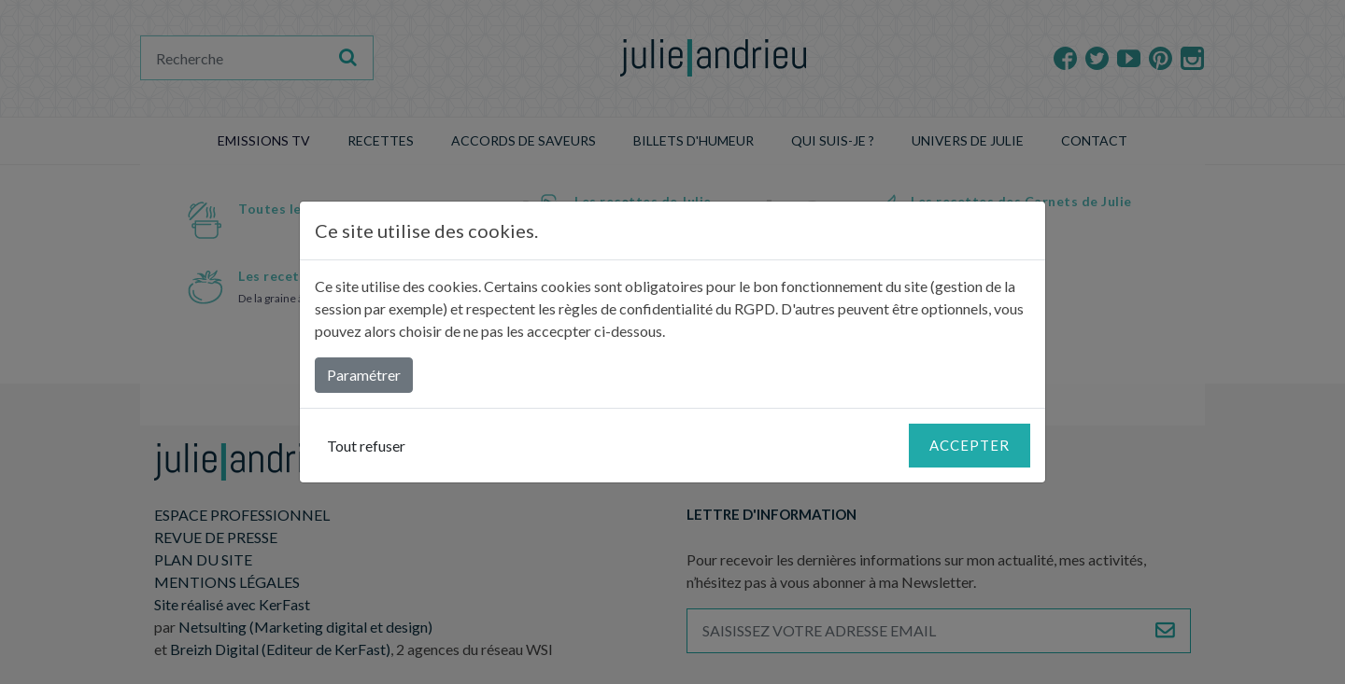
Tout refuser (366, 445)
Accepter (969, 445)
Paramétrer (364, 375)
